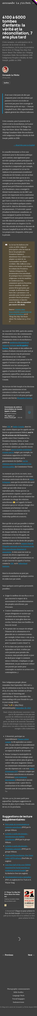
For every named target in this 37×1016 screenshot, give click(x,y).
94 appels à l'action (24, 398)
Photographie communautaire (18, 989)
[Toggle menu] (33, 3)
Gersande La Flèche (10, 75)
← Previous (7, 955)
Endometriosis (18, 1002)
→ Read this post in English (24, 145)
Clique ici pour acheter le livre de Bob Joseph (20, 912)
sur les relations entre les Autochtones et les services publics (16, 464)
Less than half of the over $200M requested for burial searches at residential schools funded (18, 868)
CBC (9, 427)
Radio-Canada (18, 427)
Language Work (18, 995)
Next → (31, 955)
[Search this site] (29, 3)
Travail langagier (18, 999)
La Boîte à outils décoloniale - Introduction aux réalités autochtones (16, 837)
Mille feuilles (18, 992)
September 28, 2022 (23, 708)
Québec (6, 83)
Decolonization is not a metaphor (18, 877)
